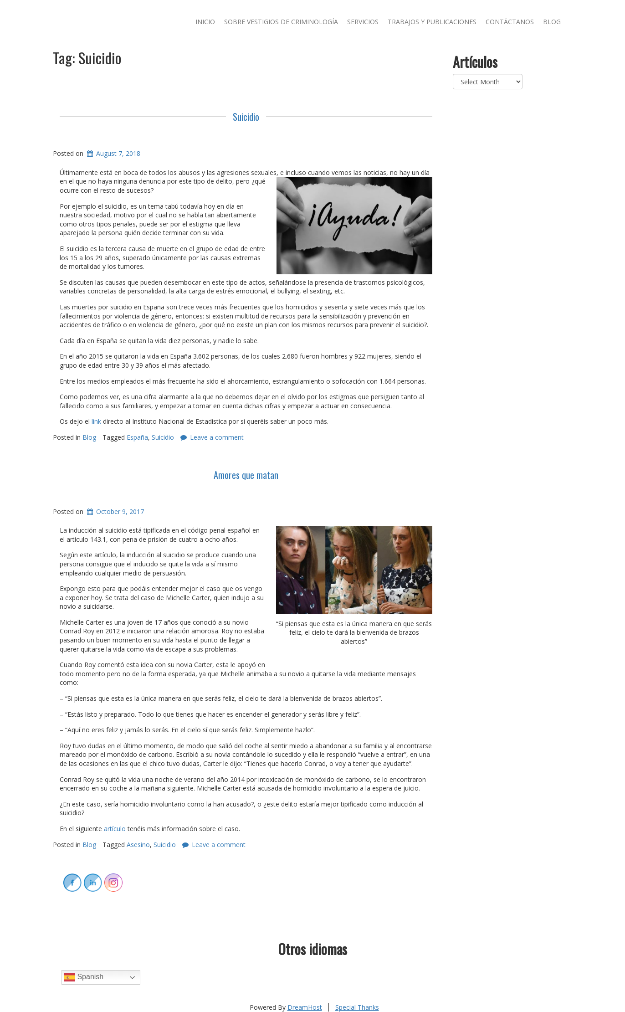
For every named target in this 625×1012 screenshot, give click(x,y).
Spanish (83, 977)
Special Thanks (357, 1007)
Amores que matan (246, 475)
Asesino (138, 844)
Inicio (205, 21)
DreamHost (304, 1007)
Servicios (363, 21)
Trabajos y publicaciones (432, 21)
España (137, 437)
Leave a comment (217, 437)
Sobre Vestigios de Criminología (281, 21)
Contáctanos (510, 21)
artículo (115, 828)
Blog (552, 21)
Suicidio (246, 116)
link (96, 421)
